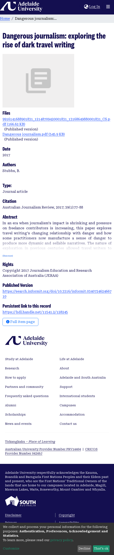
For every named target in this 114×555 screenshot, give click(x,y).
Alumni (10, 405)
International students (77, 396)
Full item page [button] (20, 322)
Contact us (68, 423)
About (64, 368)
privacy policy (61, 540)
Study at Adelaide (19, 359)
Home (5, 19)
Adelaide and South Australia (83, 377)
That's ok (101, 548)
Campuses (68, 405)
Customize (11, 548)
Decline (84, 548)
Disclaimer (13, 515)
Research (12, 368)
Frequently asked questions (27, 396)
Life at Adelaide (72, 359)
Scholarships (15, 414)
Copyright (67, 515)
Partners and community (24, 386)
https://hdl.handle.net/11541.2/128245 (35, 312)
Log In (95, 7)
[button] (86, 6)
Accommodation (72, 414)
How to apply (15, 377)
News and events (18, 423)
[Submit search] (80, 6)
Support (66, 386)
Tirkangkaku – (30, 441)
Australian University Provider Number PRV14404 (43, 449)
